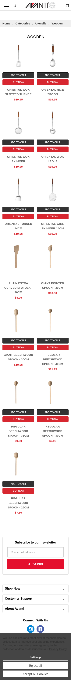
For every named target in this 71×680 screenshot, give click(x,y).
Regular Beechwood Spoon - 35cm (18, 431)
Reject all (35, 666)
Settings (35, 657)
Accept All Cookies (35, 674)
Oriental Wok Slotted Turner (18, 92)
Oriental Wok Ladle (52, 159)
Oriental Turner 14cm (18, 226)
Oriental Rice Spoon (52, 92)
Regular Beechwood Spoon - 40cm (52, 359)
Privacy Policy (58, 649)
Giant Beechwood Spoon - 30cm (18, 357)
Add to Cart (18, 75)
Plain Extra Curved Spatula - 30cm (18, 288)
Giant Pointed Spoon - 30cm (52, 285)
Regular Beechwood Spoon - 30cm (52, 431)
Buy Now (18, 82)
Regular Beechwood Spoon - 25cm (18, 503)
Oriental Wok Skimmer (18, 159)
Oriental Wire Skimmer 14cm (52, 226)
